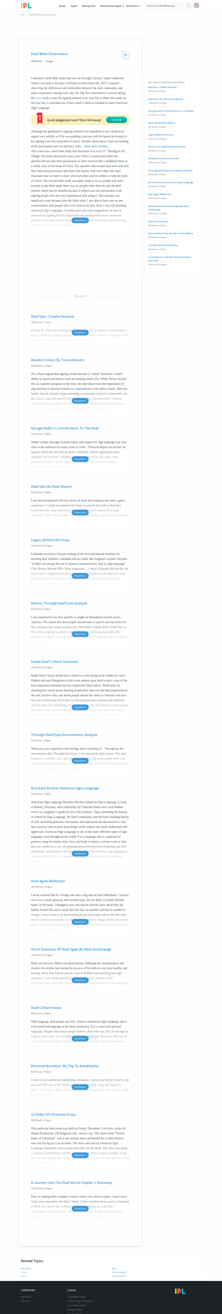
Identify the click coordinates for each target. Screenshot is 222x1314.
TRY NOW (88, 113)
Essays (63, 5)
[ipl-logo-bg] (27, 5)
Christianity (26, 1257)
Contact (25, 1290)
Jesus (23, 1261)
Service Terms (75, 1303)
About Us (26, 1286)
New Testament (119, 1261)
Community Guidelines (80, 1290)
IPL (23, 14)
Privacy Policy (74, 1299)
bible (38, 98)
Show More (80, 209)
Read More (80, 321)
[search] (189, 6)
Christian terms (119, 1265)
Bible (114, 1257)
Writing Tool (90, 5)
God (23, 1265)
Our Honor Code (76, 1294)
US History (132, 5)
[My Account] (197, 5)
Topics (75, 5)
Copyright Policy (76, 1286)
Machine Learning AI (111, 5)
